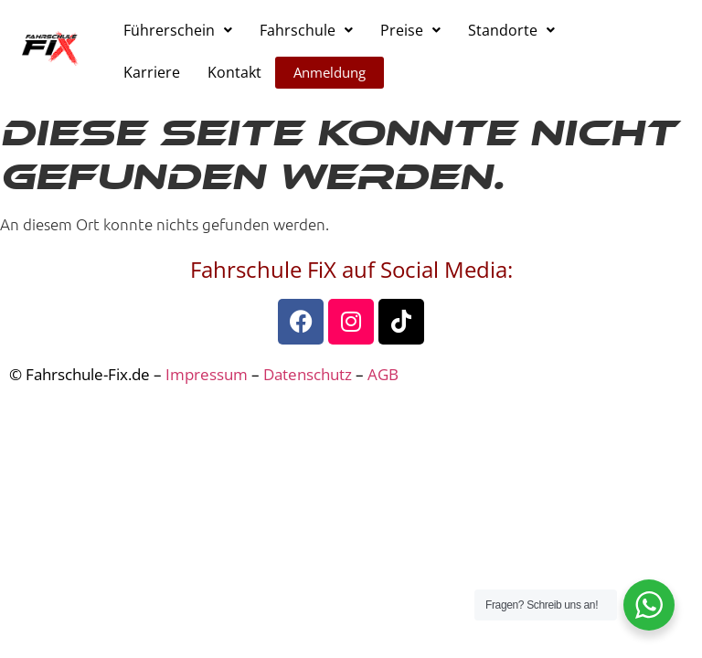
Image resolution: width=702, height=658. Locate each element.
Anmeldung (329, 72)
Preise (410, 30)
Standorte (511, 30)
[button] (178, 30)
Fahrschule (306, 30)
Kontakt (234, 72)
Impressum (206, 374)
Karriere (151, 72)
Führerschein (177, 30)
